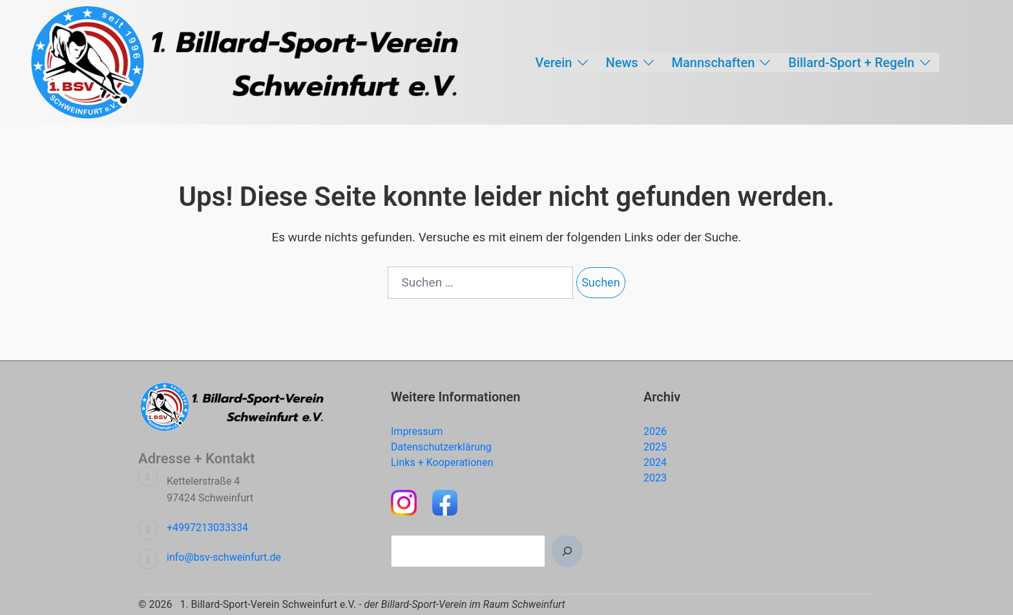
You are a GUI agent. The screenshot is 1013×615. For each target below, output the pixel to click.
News (622, 62)
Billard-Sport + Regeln (851, 62)
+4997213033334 (207, 527)
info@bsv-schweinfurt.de (224, 557)
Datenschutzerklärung (441, 447)
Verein (553, 62)
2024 (655, 462)
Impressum (417, 431)
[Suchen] (567, 551)
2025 (655, 447)
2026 (655, 431)
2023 (655, 478)
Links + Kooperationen (442, 462)
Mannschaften (713, 62)
